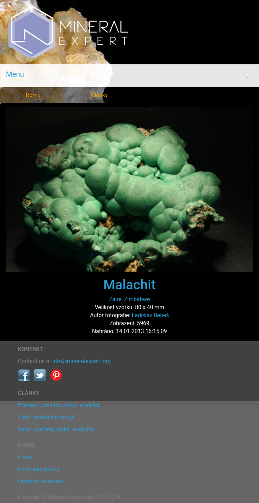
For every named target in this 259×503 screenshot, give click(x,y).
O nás (25, 457)
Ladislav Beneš (150, 315)
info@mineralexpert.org (82, 361)
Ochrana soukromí (40, 481)
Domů (33, 95)
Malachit (129, 284)
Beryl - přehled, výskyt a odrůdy (56, 429)
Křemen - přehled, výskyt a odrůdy (59, 405)
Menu (15, 74)
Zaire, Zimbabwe (129, 299)
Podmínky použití (39, 469)
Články (99, 95)
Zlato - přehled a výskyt (46, 417)
